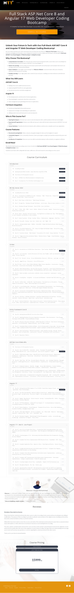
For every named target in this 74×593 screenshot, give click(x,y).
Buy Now (37, 569)
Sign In (66, 7)
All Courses (25, 2)
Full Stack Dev (34, 2)
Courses (11, 587)
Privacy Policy (22, 587)
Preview (62, 168)
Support (16, 587)
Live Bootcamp (43, 2)
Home (6, 587)
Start (62, 174)
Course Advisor (60, 2)
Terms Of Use (38, 587)
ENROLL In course (37, 32)
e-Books (51, 2)
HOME (18, 2)
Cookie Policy (30, 587)
